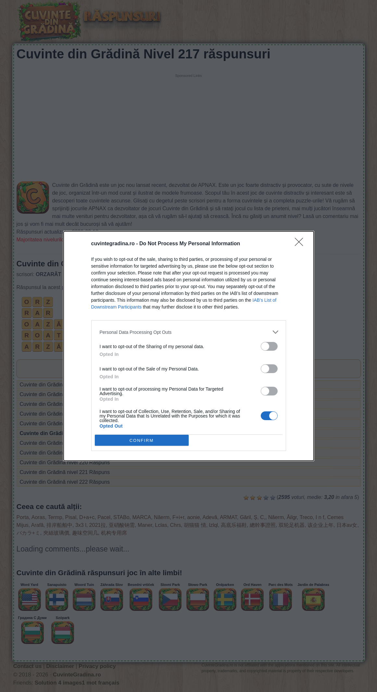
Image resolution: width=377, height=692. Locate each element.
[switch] (269, 346)
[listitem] (189, 332)
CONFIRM (142, 440)
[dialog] (189, 346)
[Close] (301, 244)
